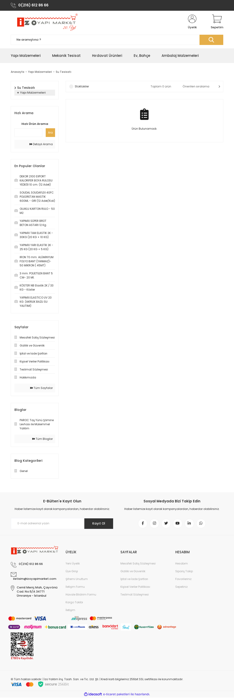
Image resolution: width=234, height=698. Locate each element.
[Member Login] (192, 22)
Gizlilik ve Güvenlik (132, 572)
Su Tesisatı (63, 72)
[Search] (117, 40)
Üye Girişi (72, 572)
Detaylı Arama (41, 144)
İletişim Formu (75, 587)
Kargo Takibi (74, 603)
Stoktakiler (82, 87)
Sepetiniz (181, 587)
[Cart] (217, 22)
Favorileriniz (183, 579)
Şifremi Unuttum (77, 579)
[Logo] (47, 22)
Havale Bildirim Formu (81, 595)
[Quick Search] (28, 133)
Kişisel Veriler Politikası (135, 587)
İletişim (70, 610)
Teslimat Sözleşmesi (134, 595)
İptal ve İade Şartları (134, 579)
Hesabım (181, 564)
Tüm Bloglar (42, 439)
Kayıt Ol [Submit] (98, 524)
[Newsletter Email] (62, 524)
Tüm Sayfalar (41, 388)
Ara (50, 133)
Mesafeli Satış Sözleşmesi (138, 564)
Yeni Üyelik (73, 564)
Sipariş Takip (184, 572)
